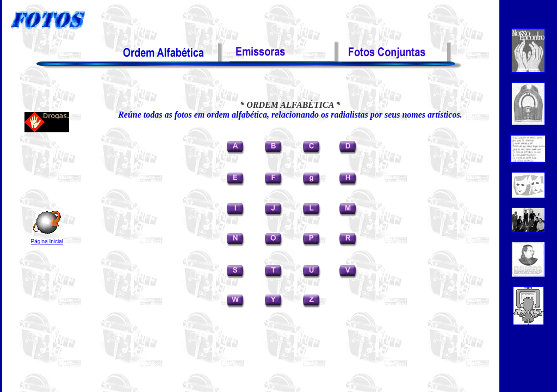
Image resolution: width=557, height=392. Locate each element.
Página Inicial (47, 241)
